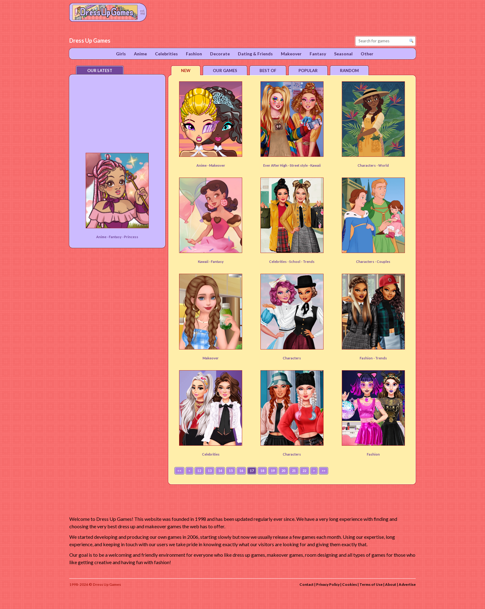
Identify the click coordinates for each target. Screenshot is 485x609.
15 (231, 471)
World (383, 165)
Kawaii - (204, 261)
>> (323, 471)
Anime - (202, 165)
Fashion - (367, 358)
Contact (306, 584)
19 (273, 471)
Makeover (217, 165)
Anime (140, 53)
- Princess (130, 237)
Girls (121, 53)
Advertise (407, 584)
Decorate (220, 53)
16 (241, 471)
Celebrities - (279, 261)
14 (220, 471)
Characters (292, 358)
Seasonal (343, 53)
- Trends (308, 261)
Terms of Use (371, 584)
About (390, 584)
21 (294, 471)
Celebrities (211, 454)
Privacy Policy (328, 584)
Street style (299, 165)
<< (179, 471)
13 (210, 471)
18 (262, 471)
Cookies (349, 584)
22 (304, 471)
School (295, 261)
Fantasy (217, 261)
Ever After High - (276, 165)
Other (367, 53)
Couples (383, 261)
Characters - (368, 165)
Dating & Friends (255, 53)
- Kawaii (314, 165)
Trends (381, 358)
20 (283, 471)
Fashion (373, 454)
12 (199, 471)
